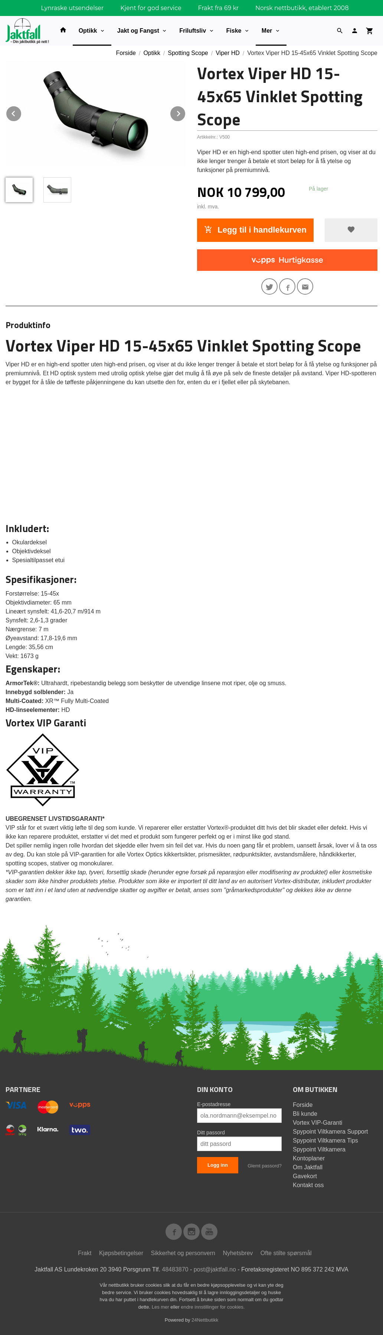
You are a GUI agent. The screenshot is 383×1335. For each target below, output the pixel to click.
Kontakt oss (308, 1185)
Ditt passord (211, 1132)
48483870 (175, 1269)
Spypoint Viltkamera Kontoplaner (319, 1153)
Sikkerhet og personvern (183, 1253)
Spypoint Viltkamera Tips (325, 1140)
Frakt (84, 1253)
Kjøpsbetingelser (121, 1253)
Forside (126, 53)
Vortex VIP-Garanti (317, 1122)
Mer (267, 30)
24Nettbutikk (205, 1320)
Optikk (88, 30)
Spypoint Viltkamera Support (330, 1131)
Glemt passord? (265, 1166)
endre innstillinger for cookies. (213, 1307)
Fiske (234, 30)
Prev (21, 112)
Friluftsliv (192, 30)
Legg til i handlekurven (255, 229)
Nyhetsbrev (238, 1253)
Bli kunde (305, 1114)
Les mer (161, 1307)
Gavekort (305, 1176)
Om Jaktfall (308, 1167)
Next (185, 112)
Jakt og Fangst (138, 30)
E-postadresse (213, 1104)
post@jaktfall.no (215, 1269)
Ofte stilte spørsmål (286, 1253)
